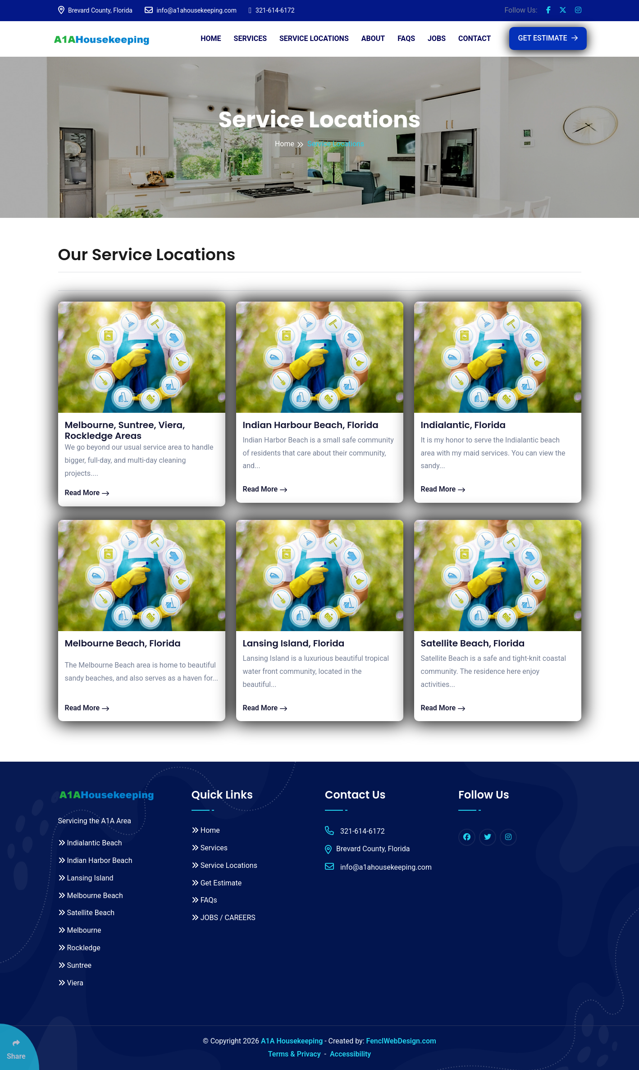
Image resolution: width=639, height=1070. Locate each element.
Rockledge (79, 948)
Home (211, 38)
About (373, 38)
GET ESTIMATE (548, 38)
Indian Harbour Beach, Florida (311, 425)
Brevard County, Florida (95, 10)
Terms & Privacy (294, 1054)
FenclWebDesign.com (401, 1041)
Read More (87, 492)
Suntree (75, 965)
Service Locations (314, 38)
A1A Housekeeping (292, 1041)
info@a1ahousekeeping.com (191, 10)
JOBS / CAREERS (224, 917)
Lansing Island (86, 878)
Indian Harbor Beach (95, 860)
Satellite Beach (86, 912)
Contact (474, 38)
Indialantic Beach (90, 843)
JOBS (437, 38)
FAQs (406, 38)
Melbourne (79, 930)
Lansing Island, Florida (294, 643)
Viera (70, 983)
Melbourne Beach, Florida (123, 643)
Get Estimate (217, 883)
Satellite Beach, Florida (473, 643)
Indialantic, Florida (463, 425)
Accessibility (350, 1054)
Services (250, 38)
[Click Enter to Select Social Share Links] (19, 1047)
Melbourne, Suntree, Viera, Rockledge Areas (125, 430)
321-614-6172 (271, 10)
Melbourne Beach (90, 895)
